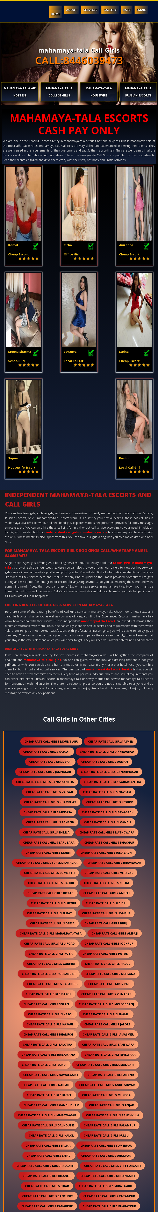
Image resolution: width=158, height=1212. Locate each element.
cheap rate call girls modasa (48, 710)
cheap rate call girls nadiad (45, 982)
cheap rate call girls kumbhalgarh (45, 1063)
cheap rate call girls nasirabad (108, 1164)
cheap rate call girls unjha (107, 1134)
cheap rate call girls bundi (44, 962)
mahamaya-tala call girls (42, 557)
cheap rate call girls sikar (47, 1083)
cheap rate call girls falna (48, 1043)
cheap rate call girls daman (104, 659)
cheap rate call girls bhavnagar (114, 760)
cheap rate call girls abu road (49, 841)
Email (141, 10)
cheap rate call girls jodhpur (109, 841)
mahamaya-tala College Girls (59, 91)
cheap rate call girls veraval (109, 770)
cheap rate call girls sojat (108, 1114)
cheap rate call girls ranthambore (108, 1184)
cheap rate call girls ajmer (110, 639)
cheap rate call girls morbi (48, 750)
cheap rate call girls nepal (48, 1154)
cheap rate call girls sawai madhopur (106, 1124)
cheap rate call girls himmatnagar (47, 1013)
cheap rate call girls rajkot (46, 649)
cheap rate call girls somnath (49, 770)
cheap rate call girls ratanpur (109, 1094)
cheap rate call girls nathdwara (106, 730)
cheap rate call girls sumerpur (106, 1043)
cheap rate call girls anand (111, 972)
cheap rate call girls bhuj (106, 821)
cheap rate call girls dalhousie (48, 1023)
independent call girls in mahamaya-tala (76, 430)
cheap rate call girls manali (107, 720)
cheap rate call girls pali (109, 881)
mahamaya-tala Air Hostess (20, 91)
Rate (126, 10)
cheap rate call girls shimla (46, 730)
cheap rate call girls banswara (108, 942)
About (71, 10)
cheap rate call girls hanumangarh (105, 962)
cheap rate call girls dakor (48, 891)
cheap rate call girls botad (50, 790)
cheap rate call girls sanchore (47, 1094)
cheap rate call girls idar (112, 1174)
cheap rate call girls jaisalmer (108, 932)
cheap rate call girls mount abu (51, 639)
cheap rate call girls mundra (106, 993)
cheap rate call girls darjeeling (107, 1144)
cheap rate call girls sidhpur (47, 1144)
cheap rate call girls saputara (48, 740)
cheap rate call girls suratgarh (105, 1083)
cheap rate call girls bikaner (47, 1073)
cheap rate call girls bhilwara (110, 952)
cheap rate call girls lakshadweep (52, 1174)
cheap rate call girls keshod (109, 700)
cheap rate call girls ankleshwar (107, 982)
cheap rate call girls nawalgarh (50, 972)
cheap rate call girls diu (106, 801)
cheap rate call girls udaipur (106, 811)
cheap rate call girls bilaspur (51, 1114)
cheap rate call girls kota (51, 851)
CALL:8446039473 (79, 60)
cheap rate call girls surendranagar (47, 760)
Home (55, 14)
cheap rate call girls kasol (50, 912)
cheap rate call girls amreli (106, 790)
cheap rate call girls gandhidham (51, 1003)
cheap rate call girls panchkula (112, 1013)
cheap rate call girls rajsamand (48, 952)
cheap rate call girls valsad (49, 689)
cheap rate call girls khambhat (50, 700)
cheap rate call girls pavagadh (108, 710)
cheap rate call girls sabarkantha (112, 679)
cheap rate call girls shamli (106, 912)
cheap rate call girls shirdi (49, 1053)
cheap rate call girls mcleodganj (106, 902)
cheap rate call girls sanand (50, 720)
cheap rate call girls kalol (51, 1033)
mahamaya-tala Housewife (99, 91)
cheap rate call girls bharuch (48, 932)
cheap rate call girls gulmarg (45, 1184)
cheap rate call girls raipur (42, 1124)
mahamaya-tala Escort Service (109, 567)
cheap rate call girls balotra (47, 942)
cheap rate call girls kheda (106, 780)
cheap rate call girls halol (107, 861)
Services (90, 10)
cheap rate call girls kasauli (50, 922)
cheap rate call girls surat (49, 811)
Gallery (110, 10)
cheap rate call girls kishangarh (107, 1073)
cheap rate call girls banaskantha (45, 679)
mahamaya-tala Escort (98, 519)
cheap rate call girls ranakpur (47, 1104)
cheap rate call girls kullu (106, 1033)
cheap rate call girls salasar (51, 1134)
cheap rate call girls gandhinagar (109, 669)
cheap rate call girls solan (46, 902)
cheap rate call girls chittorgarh (112, 1063)
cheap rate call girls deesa (52, 821)
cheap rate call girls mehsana (110, 871)
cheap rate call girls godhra (51, 861)
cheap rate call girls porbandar (49, 871)
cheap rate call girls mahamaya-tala (51, 831)
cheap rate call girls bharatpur (109, 1104)
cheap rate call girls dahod (51, 780)
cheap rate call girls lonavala (106, 1154)
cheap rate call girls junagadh (106, 750)
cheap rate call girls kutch (49, 993)
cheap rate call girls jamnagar (45, 669)
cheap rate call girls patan (105, 851)
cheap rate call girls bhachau (109, 740)
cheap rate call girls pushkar (47, 1164)
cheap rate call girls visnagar (106, 891)
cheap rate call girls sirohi (53, 801)
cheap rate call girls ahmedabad (107, 649)
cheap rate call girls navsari (107, 689)
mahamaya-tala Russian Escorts (138, 91)
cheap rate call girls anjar (111, 1003)
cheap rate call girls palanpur (52, 881)
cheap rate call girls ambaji (115, 831)
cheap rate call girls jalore (107, 922)
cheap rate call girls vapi (50, 659)
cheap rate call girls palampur (109, 1023)
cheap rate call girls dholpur (106, 1053)
